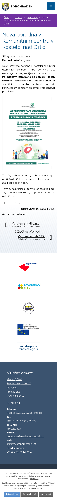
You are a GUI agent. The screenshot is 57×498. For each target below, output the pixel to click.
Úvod (6, 17)
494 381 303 (14, 428)
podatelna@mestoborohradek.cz (25, 436)
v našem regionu (28, 347)
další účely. (34, 479)
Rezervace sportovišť (19, 383)
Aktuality (33, 17)
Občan (18, 17)
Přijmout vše (12, 494)
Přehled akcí (13, 391)
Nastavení (46, 494)
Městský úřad (14, 379)
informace (24, 56)
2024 (14, 56)
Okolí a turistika (15, 396)
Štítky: (6, 56)
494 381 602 (14, 420)
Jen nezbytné (29, 494)
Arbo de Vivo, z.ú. (42, 69)
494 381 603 (29, 420)
